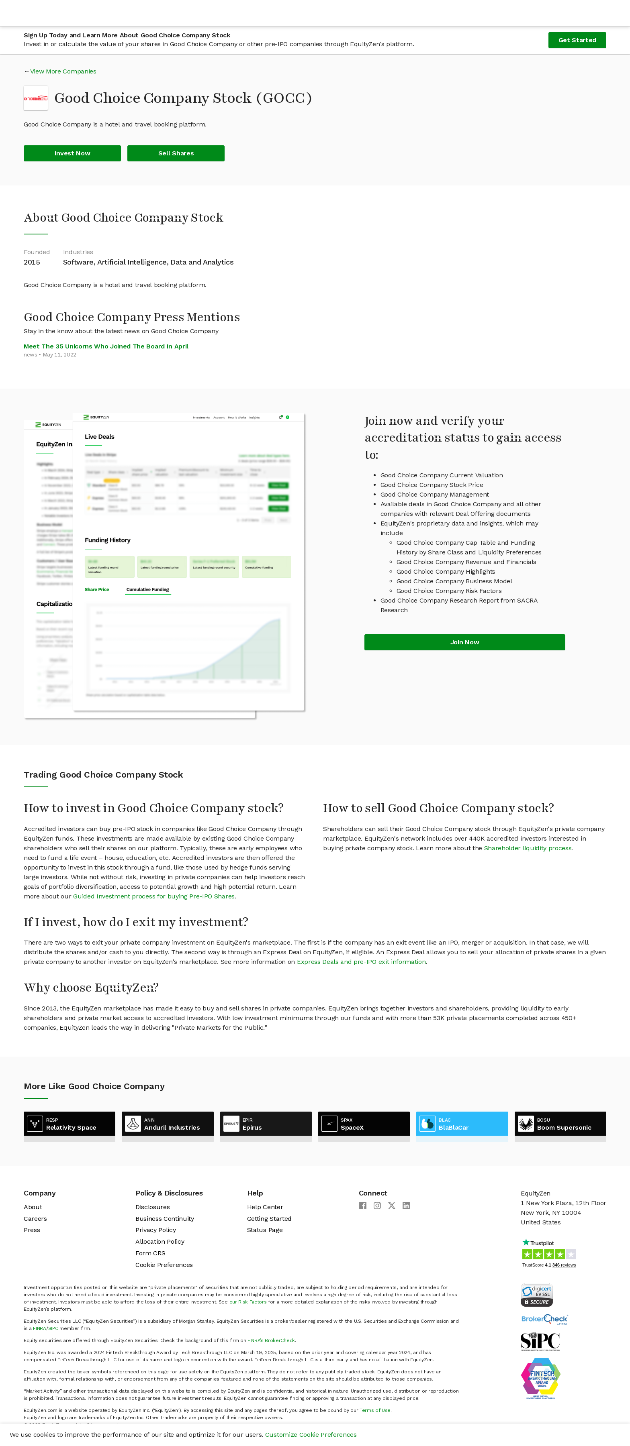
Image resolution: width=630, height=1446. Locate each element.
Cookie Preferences (164, 1265)
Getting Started (269, 1218)
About (33, 1207)
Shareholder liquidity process (528, 848)
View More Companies (63, 71)
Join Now (464, 642)
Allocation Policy (159, 1241)
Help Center (265, 1207)
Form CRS (150, 1253)
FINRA (39, 1328)
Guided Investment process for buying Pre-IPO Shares (154, 896)
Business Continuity (164, 1218)
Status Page (264, 1230)
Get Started (577, 40)
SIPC (53, 1328)
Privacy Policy (155, 1230)
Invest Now (72, 153)
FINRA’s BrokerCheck (271, 1340)
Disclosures (152, 1207)
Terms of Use (375, 1410)
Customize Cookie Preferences (311, 1434)
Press (32, 1230)
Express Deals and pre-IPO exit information (361, 961)
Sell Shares (176, 153)
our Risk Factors (248, 1302)
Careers (35, 1218)
